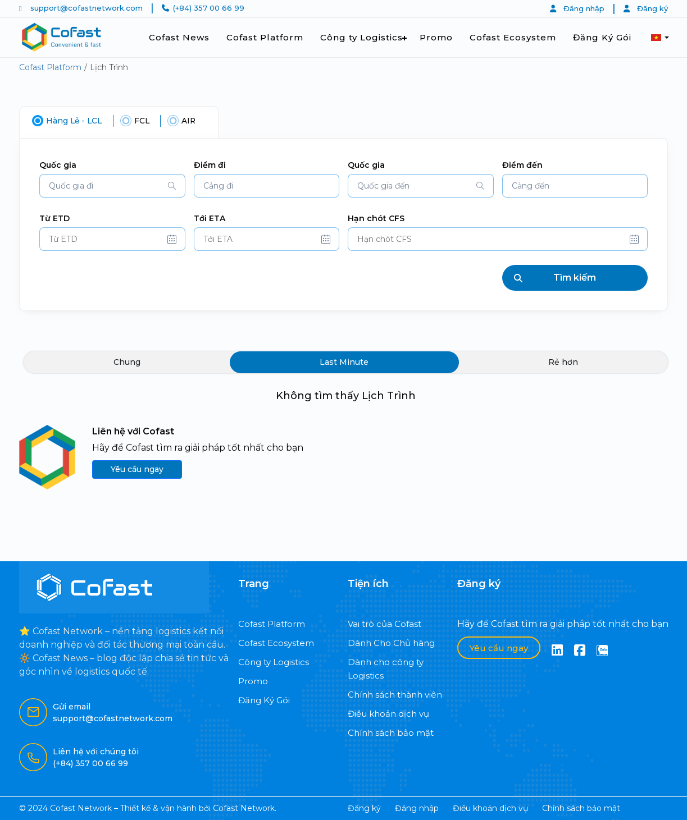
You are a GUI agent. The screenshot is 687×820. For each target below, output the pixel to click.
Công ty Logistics (361, 37)
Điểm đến (522, 165)
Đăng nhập (577, 8)
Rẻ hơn (563, 363)
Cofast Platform (264, 37)
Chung (126, 363)
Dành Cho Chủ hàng (391, 643)
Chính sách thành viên (395, 694)
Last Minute (344, 363)
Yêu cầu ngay (137, 470)
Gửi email (71, 707)
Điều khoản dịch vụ (388, 713)
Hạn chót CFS (376, 218)
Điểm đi (210, 165)
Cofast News (179, 37)
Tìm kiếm (555, 278)
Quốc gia (57, 165)
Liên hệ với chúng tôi (96, 751)
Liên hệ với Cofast (133, 432)
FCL (144, 121)
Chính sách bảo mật (391, 732)
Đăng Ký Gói (602, 37)
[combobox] (112, 186)
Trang (253, 584)
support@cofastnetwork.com (86, 7)
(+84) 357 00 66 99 (208, 7)
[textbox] (112, 186)
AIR (192, 121)
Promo (436, 37)
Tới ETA (209, 218)
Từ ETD (54, 218)
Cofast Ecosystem (513, 37)
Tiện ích (368, 584)
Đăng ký (646, 8)
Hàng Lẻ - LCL (75, 121)
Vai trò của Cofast (384, 624)
